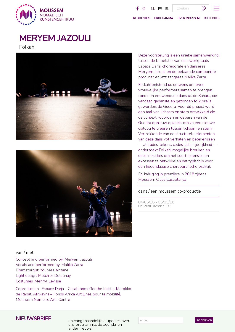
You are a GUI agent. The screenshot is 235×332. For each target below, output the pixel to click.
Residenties (141, 18)
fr (160, 8)
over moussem (188, 18)
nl (153, 8)
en (167, 8)
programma (163, 18)
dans (142, 191)
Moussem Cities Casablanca (162, 179)
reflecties (211, 18)
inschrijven (204, 320)
